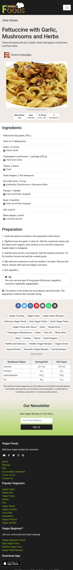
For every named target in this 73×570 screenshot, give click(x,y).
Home (5, 20)
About (5, 461)
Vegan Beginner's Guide (13, 540)
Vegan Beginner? (12, 528)
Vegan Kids (7, 492)
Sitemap (6, 465)
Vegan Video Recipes (12, 550)
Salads (5, 499)
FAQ (4, 468)
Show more (36, 353)
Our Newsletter (36, 405)
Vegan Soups (8, 506)
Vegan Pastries (9, 519)
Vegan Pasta (8, 496)
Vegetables (7, 516)
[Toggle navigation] (67, 7)
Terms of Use (8, 475)
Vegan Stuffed (9, 522)
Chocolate (7, 512)
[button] (18, 306)
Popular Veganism (13, 483)
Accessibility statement (13, 471)
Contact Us (7, 478)
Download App (11, 555)
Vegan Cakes (8, 489)
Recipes (14, 20)
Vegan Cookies (9, 509)
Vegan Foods (10, 443)
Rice (4, 502)
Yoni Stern (26, 54)
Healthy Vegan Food (12, 546)
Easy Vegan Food (10, 543)
